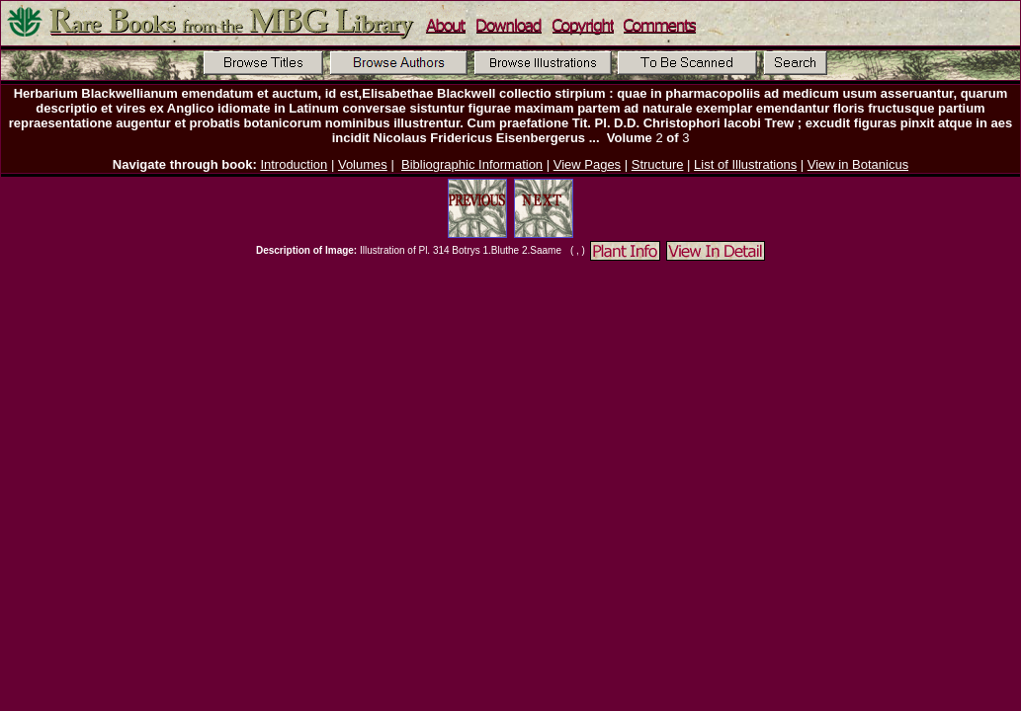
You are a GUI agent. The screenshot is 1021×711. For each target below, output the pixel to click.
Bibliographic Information (472, 164)
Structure (658, 164)
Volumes (362, 164)
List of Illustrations (745, 164)
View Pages (587, 164)
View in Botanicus (858, 164)
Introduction (293, 164)
